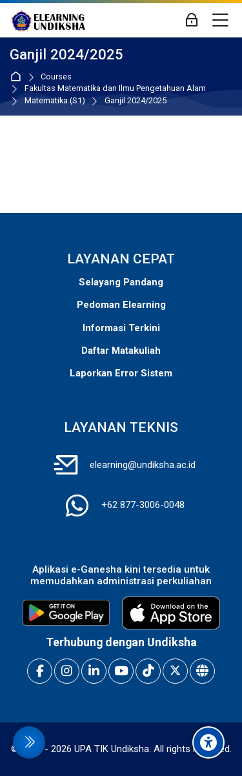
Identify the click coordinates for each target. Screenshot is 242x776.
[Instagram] (66, 671)
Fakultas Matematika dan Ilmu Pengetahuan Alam (115, 89)
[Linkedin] (93, 671)
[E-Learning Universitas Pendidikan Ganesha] (48, 20)
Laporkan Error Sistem (121, 373)
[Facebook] (39, 671)
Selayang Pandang (121, 282)
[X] (175, 671)
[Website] (202, 671)
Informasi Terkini (121, 328)
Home (18, 77)
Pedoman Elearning (121, 305)
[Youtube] (121, 671)
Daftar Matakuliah (121, 350)
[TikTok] (148, 671)
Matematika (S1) (55, 101)
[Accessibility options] (208, 742)
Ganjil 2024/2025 (135, 101)
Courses (56, 77)
